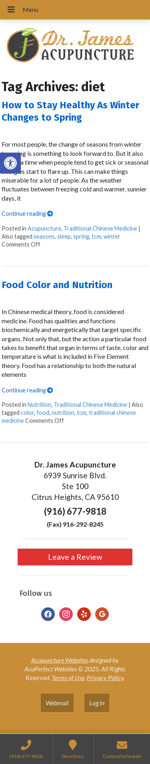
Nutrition (39, 404)
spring (81, 236)
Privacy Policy (105, 677)
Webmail (57, 702)
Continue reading (27, 213)
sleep (64, 236)
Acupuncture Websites (59, 660)
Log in (96, 702)
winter (112, 236)
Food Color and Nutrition (57, 284)
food (42, 412)
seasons (44, 236)
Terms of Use (68, 677)
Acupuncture (44, 228)
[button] (10, 163)
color (27, 412)
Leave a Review (75, 556)
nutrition (63, 412)
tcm (96, 236)
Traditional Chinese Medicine (100, 228)
